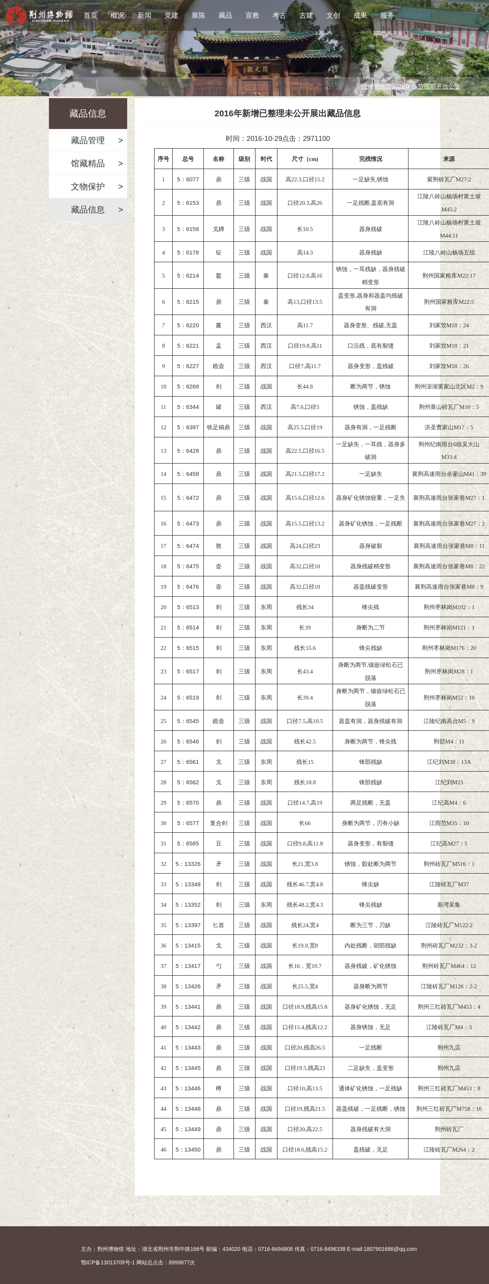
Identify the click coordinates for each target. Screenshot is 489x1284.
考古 (279, 15)
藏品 (225, 15)
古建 (306, 15)
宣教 (252, 15)
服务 (387, 15)
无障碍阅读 (417, 15)
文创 (333, 15)
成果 (360, 15)
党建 (171, 15)
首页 (90, 15)
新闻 (144, 15)
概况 (117, 15)
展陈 (198, 15)
